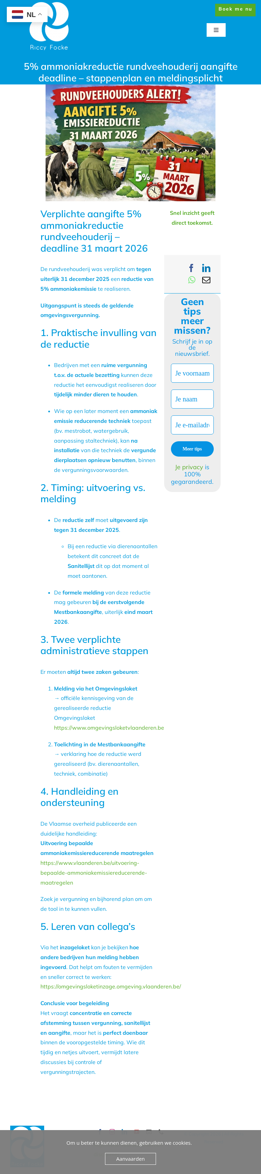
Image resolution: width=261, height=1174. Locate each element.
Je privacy (190, 467)
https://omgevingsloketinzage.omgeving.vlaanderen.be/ (110, 986)
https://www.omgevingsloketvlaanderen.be (109, 727)
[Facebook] (191, 268)
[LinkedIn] (206, 268)
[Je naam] (192, 399)
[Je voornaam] (192, 373)
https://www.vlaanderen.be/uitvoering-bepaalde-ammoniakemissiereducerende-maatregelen (93, 872)
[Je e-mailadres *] (192, 424)
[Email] (206, 280)
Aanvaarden (130, 1158)
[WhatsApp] (192, 280)
